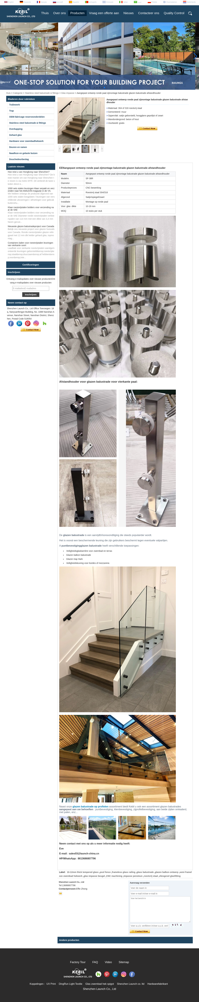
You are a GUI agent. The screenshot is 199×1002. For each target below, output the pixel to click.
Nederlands (191, 2)
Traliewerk (14, 104)
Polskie (154, 2)
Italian (125, 2)
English (11, 2)
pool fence (105, 872)
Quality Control (174, 13)
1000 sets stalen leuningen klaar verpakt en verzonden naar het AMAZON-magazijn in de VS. (31, 189)
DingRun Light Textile (70, 984)
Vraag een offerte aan (104, 13)
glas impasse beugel (94, 876)
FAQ (95, 962)
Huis (8, 93)
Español (76, 2)
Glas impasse (67, 93)
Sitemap (124, 962)
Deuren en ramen (18, 147)
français (44, 2)
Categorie (18, 93)
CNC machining (114, 876)
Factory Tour (78, 962)
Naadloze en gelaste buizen (23, 153)
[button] (94, 87)
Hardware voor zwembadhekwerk (26, 141)
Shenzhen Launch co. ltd (130, 984)
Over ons (59, 13)
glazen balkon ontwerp (166, 872)
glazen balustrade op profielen (90, 806)
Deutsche (27, 2)
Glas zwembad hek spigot (99, 984)
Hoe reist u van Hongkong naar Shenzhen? (29, 172)
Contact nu (31, 330)
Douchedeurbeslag (19, 159)
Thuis (45, 13)
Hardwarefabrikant (157, 984)
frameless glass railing (123, 872)
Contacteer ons (148, 13)
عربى (140, 2)
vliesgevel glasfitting (169, 876)
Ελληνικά (109, 2)
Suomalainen (172, 2)
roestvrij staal (151, 876)
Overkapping (16, 129)
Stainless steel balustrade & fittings (42, 93)
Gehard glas (15, 135)
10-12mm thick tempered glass (83, 872)
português (93, 2)
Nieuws (128, 13)
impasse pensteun (133, 876)
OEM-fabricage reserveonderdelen (27, 117)
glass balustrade (145, 872)
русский (60, 2)
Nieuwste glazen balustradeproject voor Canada (31, 226)
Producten (77, 13)
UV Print (51, 984)
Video (108, 962)
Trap (11, 111)
